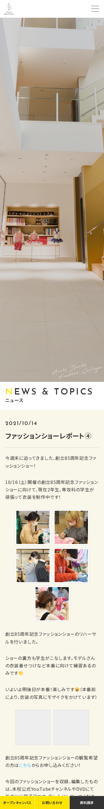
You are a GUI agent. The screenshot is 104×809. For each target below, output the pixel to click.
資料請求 (86, 802)
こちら (25, 765)
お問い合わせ (52, 802)
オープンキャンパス (17, 802)
